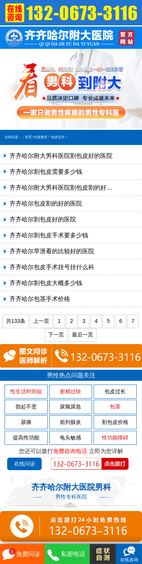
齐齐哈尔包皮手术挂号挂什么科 (51, 267)
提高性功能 (26, 438)
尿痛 (26, 422)
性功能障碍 (115, 438)
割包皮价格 (115, 422)
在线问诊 (24, 464)
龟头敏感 (70, 438)
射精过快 (70, 391)
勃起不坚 (26, 407)
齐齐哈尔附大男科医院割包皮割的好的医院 (61, 187)
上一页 (41, 321)
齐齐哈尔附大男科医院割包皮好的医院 (60, 156)
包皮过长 (58, 137)
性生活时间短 (26, 391)
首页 (28, 137)
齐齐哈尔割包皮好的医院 (42, 219)
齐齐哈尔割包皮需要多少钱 (45, 171)
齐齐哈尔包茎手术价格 (39, 299)
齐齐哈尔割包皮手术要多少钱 (48, 235)
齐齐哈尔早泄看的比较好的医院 (51, 251)
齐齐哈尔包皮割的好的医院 (45, 203)
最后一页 (82, 335)
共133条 (15, 321)
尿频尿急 (70, 407)
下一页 (56, 335)
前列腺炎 (70, 422)
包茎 (115, 407)
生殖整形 (40, 137)
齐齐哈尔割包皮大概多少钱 (45, 283)
